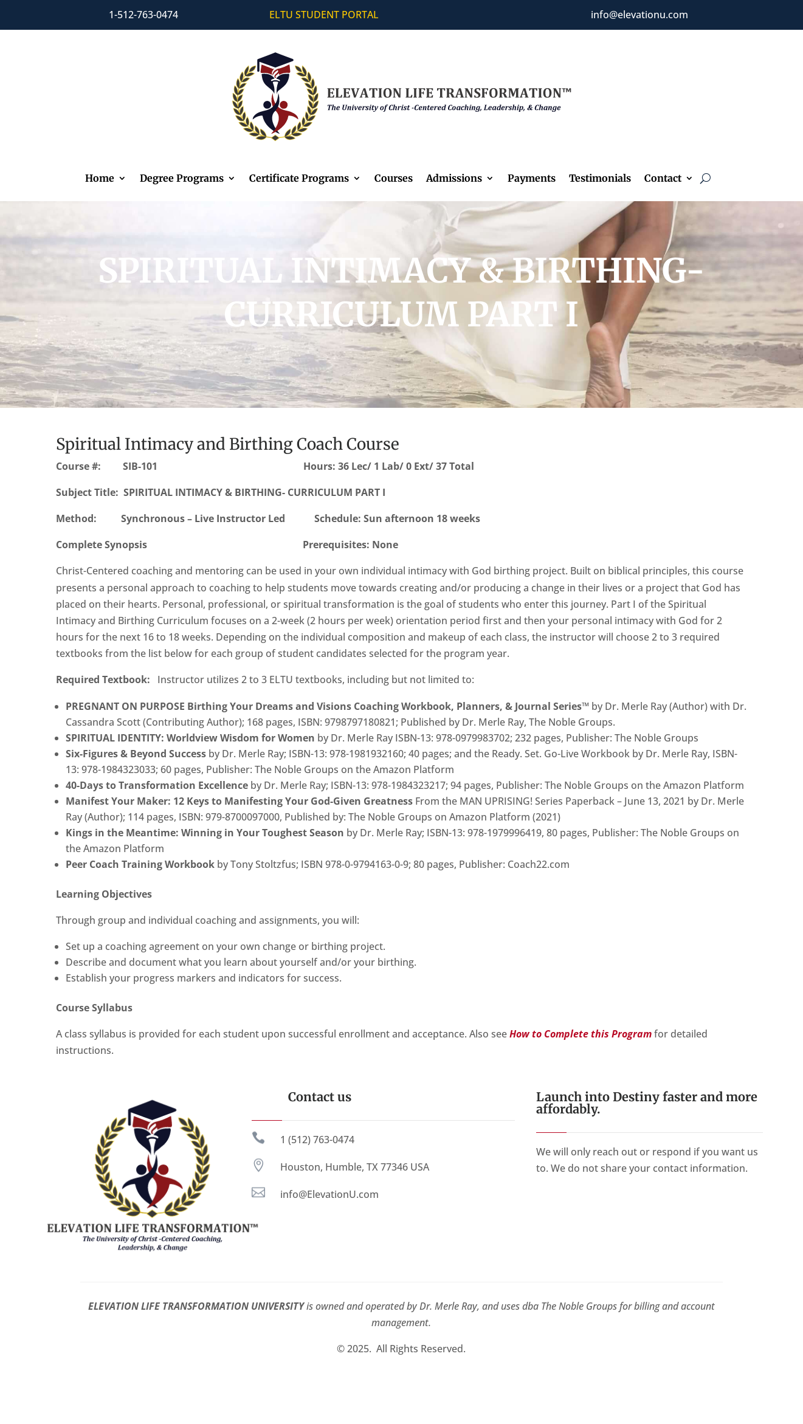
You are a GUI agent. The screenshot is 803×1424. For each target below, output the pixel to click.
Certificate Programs (299, 179)
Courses (393, 179)
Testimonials (600, 179)
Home (99, 179)
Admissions (454, 179)
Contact (662, 179)
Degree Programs (182, 179)
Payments (532, 179)
